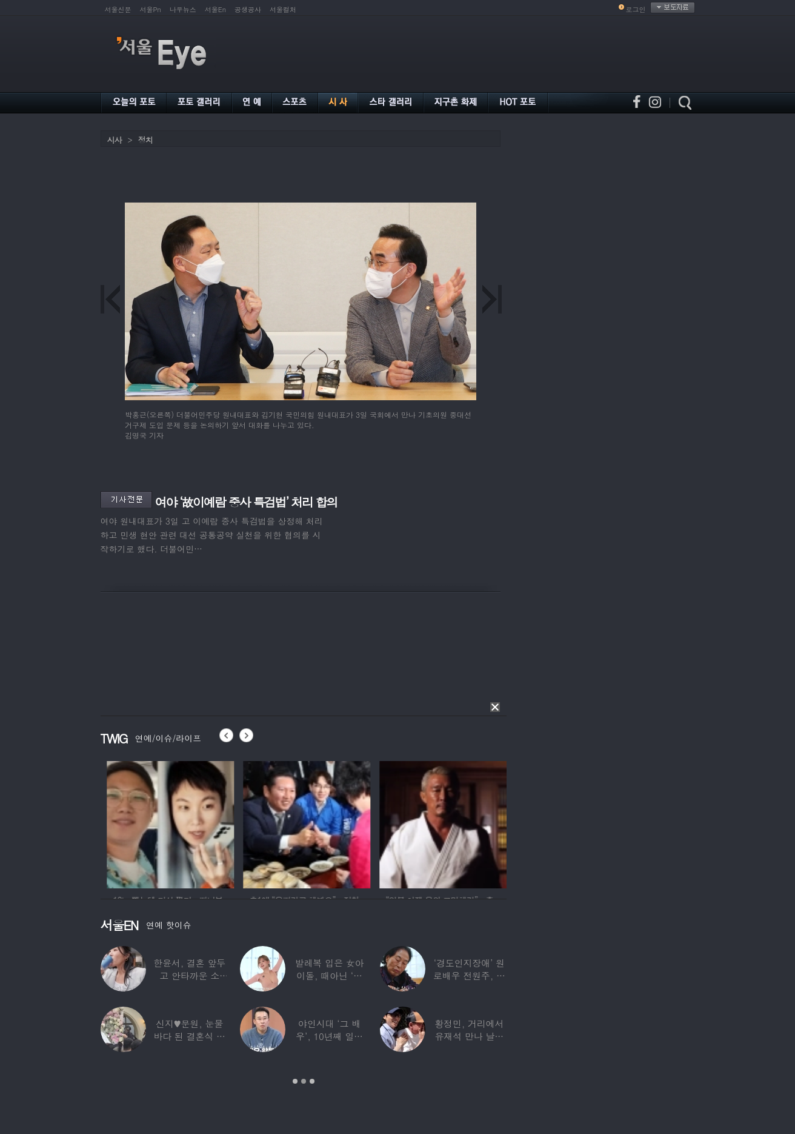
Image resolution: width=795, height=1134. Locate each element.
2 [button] (303, 1081)
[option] (214, 823)
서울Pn (150, 9)
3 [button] (312, 1081)
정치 (145, 140)
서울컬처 (283, 9)
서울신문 (118, 9)
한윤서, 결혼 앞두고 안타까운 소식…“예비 (189, 975)
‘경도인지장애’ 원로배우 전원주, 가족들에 (469, 975)
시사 (114, 140)
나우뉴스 (183, 9)
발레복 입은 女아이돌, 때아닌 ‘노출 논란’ (329, 975)
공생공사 (248, 9)
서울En (215, 9)
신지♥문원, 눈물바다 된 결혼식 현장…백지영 (189, 1036)
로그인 (636, 9)
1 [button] (295, 1081)
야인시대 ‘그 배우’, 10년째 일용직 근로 (329, 1036)
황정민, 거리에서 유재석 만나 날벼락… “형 (469, 1036)
